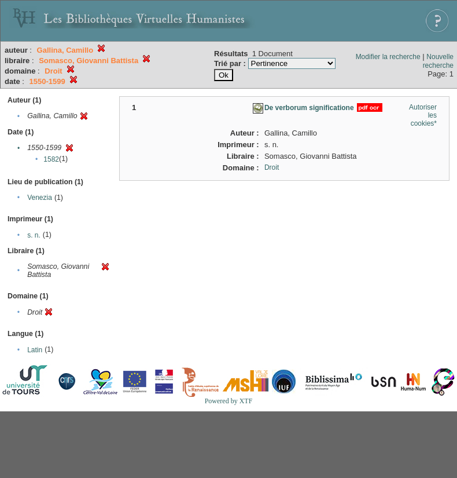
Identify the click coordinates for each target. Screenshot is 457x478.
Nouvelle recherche (438, 61)
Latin (34, 350)
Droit (271, 167)
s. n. (33, 235)
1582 (51, 159)
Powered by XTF (229, 401)
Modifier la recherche (388, 57)
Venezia (39, 198)
